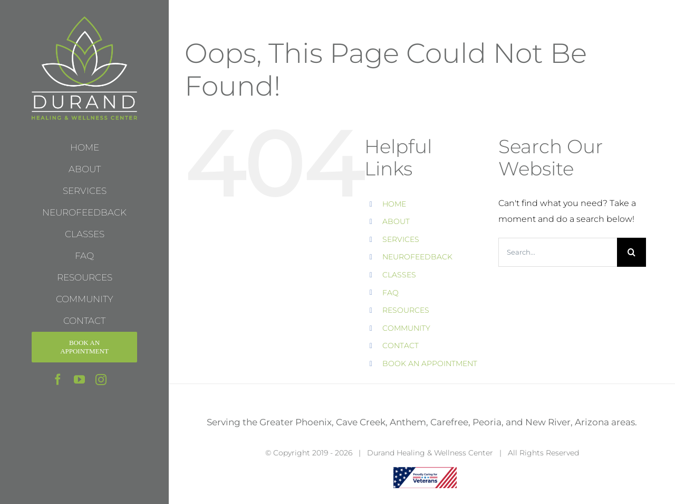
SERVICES (400, 239)
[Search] (631, 252)
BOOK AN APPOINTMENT (429, 363)
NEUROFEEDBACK (417, 257)
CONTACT (400, 345)
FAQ (390, 292)
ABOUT (396, 221)
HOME (394, 204)
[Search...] (557, 252)
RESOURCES (405, 310)
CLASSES (399, 274)
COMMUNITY (406, 328)
